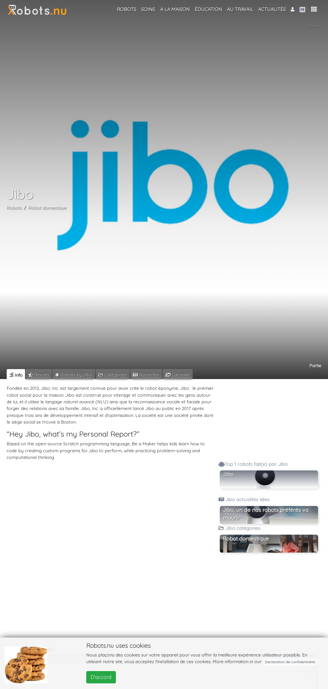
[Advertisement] (268, 418)
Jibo (228, 474)
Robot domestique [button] (246, 538)
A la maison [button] (175, 9)
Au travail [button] (240, 9)
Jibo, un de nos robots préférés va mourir (266, 514)
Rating (315, 26)
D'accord (101, 677)
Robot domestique (47, 207)
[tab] (16, 374)
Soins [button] (148, 9)
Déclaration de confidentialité (290, 662)
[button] (314, 9)
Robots (14, 207)
